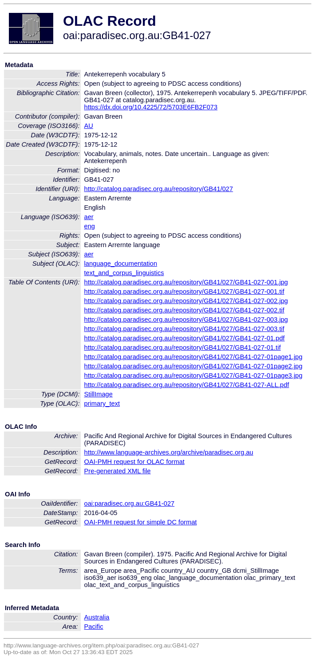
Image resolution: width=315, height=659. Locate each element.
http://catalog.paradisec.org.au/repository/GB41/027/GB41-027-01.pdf (184, 338)
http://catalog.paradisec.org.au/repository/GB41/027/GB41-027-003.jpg (186, 319)
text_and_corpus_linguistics (124, 272)
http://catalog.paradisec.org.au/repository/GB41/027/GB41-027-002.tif (184, 310)
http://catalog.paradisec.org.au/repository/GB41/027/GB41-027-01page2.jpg (193, 366)
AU (88, 125)
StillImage (98, 394)
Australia (97, 617)
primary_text (102, 403)
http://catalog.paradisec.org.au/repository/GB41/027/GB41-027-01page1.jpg (193, 356)
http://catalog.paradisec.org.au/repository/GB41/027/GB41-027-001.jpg (186, 282)
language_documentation (121, 263)
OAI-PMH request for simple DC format (140, 522)
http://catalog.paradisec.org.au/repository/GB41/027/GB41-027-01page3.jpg (193, 375)
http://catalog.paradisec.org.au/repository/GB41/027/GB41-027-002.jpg (186, 300)
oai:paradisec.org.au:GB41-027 (129, 503)
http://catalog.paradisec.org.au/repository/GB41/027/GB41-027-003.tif (184, 328)
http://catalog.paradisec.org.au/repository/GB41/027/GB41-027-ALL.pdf (186, 384)
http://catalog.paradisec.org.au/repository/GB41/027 (158, 188)
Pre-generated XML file (117, 471)
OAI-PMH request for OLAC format (134, 461)
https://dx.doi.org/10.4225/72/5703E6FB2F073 (151, 107)
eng (89, 226)
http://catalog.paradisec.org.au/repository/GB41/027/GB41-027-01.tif (182, 347)
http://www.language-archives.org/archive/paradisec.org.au (168, 452)
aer (89, 216)
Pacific (93, 626)
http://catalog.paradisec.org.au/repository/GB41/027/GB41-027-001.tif (184, 291)
